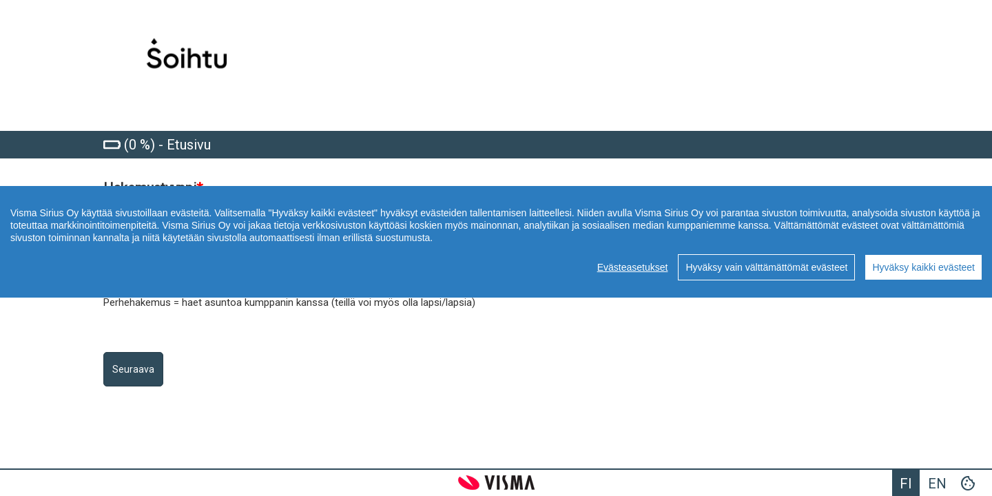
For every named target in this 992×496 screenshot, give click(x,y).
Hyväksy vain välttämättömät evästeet (766, 267)
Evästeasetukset (632, 267)
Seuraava (133, 369)
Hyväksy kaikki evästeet (923, 267)
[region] (496, 242)
